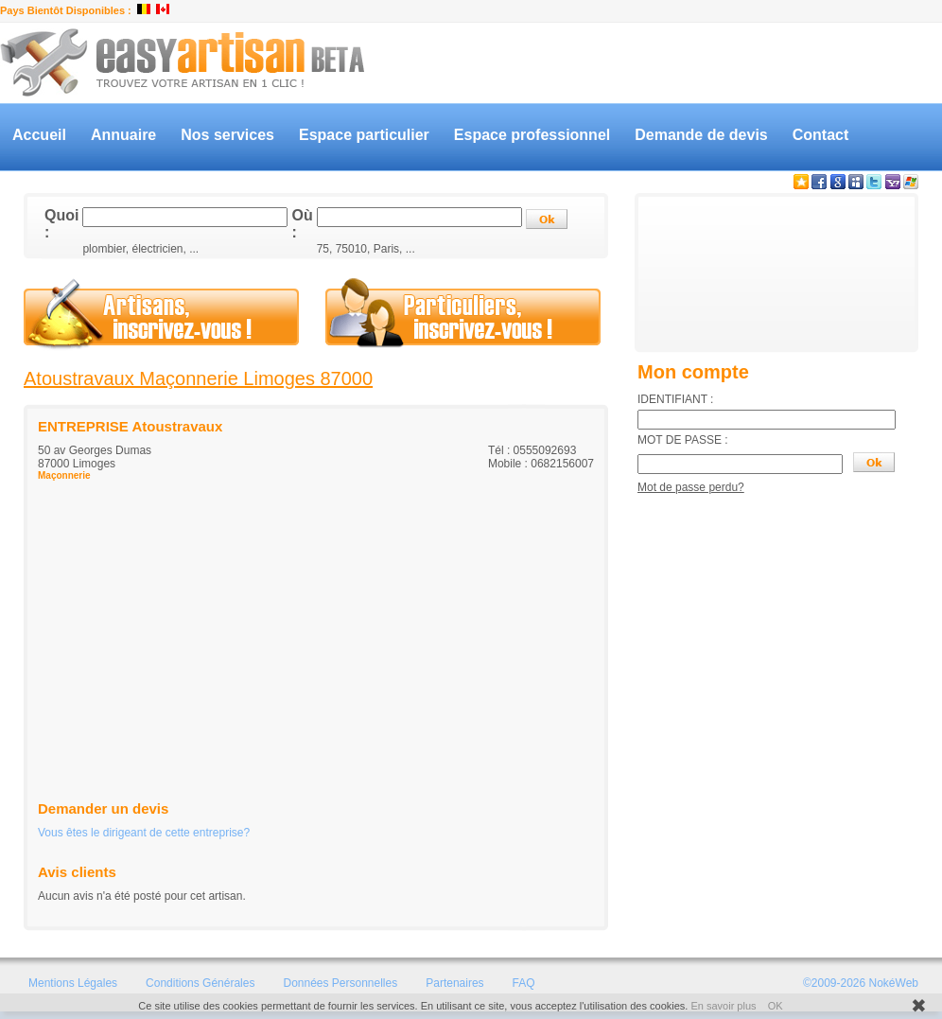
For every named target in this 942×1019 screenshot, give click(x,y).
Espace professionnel (532, 135)
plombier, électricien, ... (140, 248)
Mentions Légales (72, 983)
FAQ (524, 983)
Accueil (39, 135)
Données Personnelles (340, 983)
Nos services (227, 135)
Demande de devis (701, 135)
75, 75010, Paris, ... (366, 248)
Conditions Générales (200, 983)
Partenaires (454, 983)
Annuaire (123, 135)
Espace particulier (364, 135)
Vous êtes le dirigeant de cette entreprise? (144, 832)
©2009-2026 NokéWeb (860, 983)
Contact (821, 135)
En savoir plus (723, 1005)
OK (775, 1005)
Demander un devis (103, 808)
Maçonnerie (64, 475)
